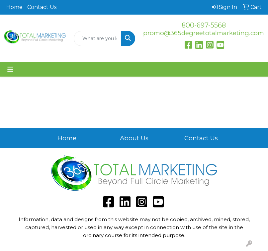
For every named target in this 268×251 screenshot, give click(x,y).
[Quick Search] (98, 38)
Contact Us (41, 7)
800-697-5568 (204, 25)
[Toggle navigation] (10, 69)
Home (14, 7)
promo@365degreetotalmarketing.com (203, 33)
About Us (134, 138)
